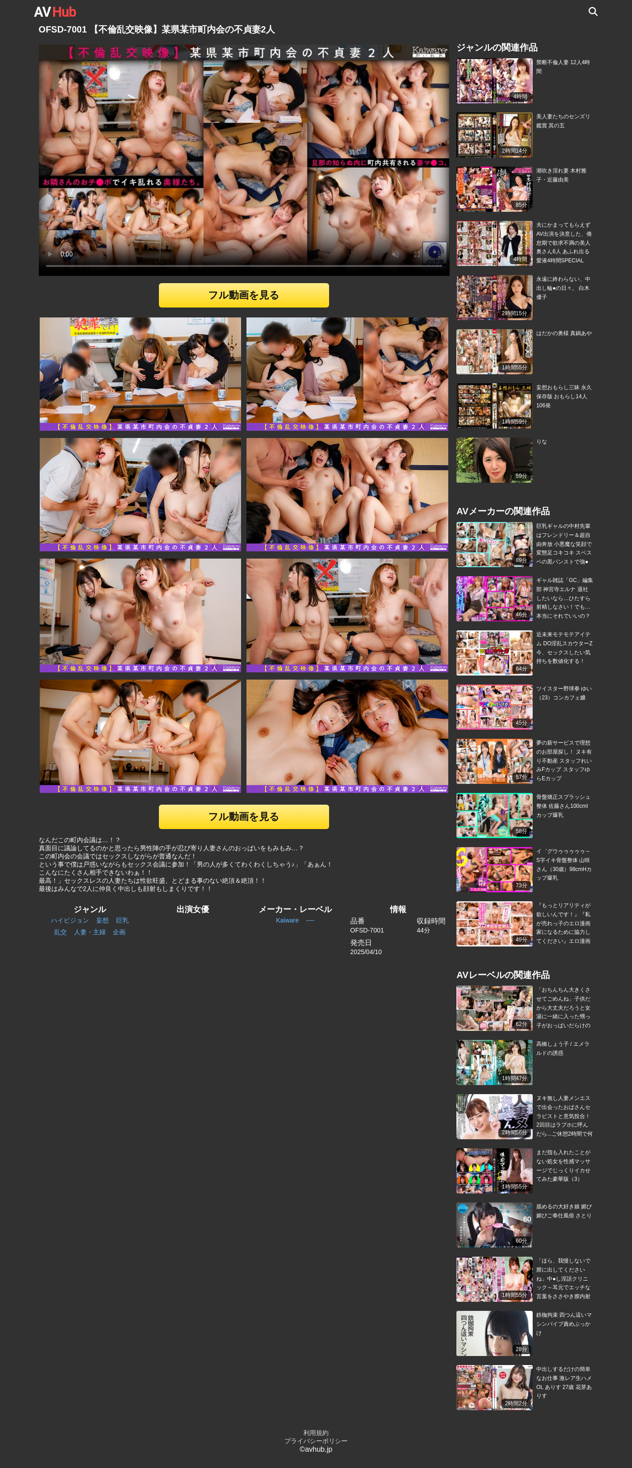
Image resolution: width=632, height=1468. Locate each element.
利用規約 (316, 1432)
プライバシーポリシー (316, 1441)
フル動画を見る (243, 295)
